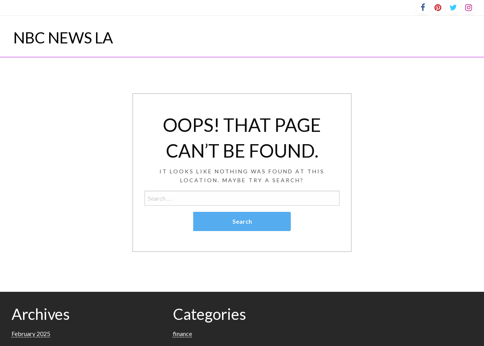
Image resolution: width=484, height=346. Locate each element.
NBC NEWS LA (63, 37)
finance (182, 333)
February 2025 (31, 333)
